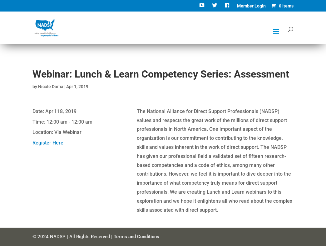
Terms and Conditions (136, 236)
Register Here (47, 143)
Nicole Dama (50, 86)
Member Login (251, 6)
